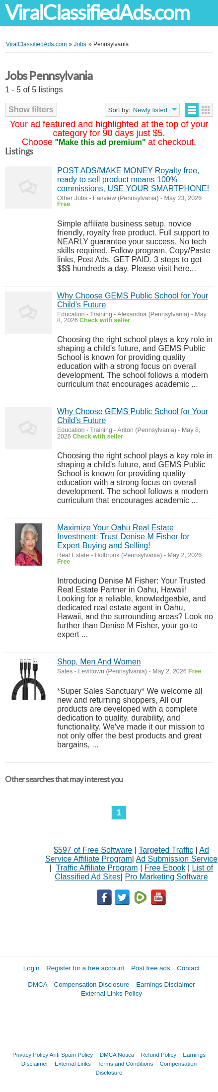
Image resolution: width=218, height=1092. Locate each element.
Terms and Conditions (125, 1063)
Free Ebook (165, 868)
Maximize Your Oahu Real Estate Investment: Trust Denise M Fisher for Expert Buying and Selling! (123, 536)
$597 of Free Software (93, 850)
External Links (73, 1063)
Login (31, 968)
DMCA (37, 984)
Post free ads (150, 968)
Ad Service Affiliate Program (127, 854)
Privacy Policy (30, 1054)
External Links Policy (111, 993)
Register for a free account (85, 968)
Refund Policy (158, 1054)
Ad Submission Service (177, 859)
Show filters (31, 109)
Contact (188, 968)
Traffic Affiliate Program (97, 868)
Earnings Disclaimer (165, 984)
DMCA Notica (117, 1054)
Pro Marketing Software (166, 877)
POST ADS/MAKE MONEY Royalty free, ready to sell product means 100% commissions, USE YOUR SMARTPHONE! (133, 179)
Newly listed (150, 110)
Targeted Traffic (166, 850)
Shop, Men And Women (99, 661)
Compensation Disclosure (92, 984)
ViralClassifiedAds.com (97, 12)
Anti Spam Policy (71, 1054)
